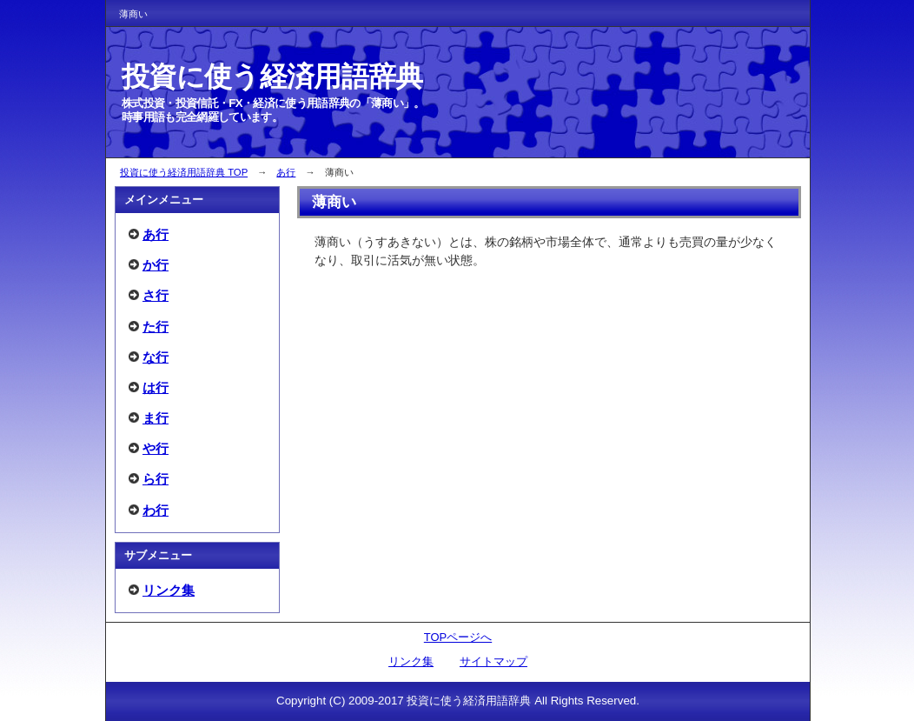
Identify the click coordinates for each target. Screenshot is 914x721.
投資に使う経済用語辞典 (272, 76)
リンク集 (168, 590)
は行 (155, 387)
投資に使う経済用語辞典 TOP (184, 172)
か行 (155, 264)
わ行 (155, 510)
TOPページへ (458, 637)
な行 (155, 357)
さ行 (155, 295)
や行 (155, 448)
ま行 (155, 418)
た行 (155, 326)
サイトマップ (493, 661)
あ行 (285, 172)
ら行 (155, 478)
